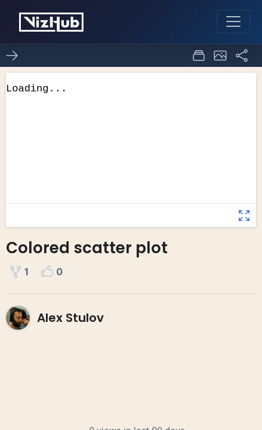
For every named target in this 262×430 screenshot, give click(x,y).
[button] (220, 55)
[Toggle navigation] (233, 21)
